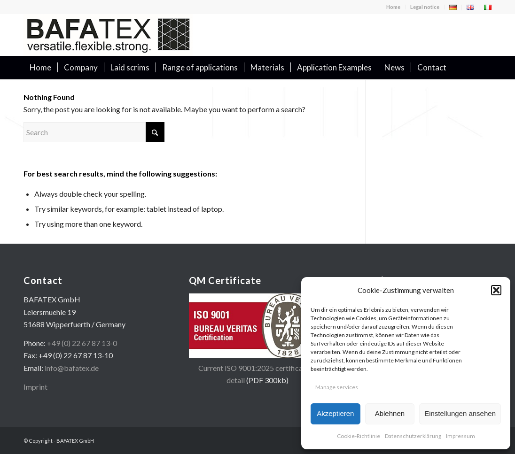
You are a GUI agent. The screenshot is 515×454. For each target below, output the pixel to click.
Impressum (460, 435)
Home (393, 7)
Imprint (35, 386)
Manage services (336, 387)
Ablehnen (390, 413)
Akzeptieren (335, 413)
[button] (496, 290)
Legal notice (424, 7)
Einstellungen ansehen (460, 413)
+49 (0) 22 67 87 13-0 (82, 343)
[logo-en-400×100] (108, 35)
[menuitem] (394, 7)
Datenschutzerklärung (413, 435)
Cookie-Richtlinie (358, 435)
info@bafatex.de (72, 367)
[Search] (486, 67)
